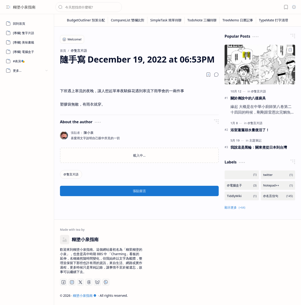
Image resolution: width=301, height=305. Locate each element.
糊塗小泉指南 (24, 7)
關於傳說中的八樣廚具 (248, 98)
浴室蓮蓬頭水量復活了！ (249, 129)
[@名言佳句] (278, 196)
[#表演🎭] (27, 61)
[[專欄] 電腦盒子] (27, 51)
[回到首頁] (27, 23)
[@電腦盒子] (242, 185)
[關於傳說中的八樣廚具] (260, 64)
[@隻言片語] (71, 174)
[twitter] (278, 174)
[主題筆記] (255, 140)
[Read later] (208, 74)
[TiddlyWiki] (242, 196)
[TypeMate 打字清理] (273, 20)
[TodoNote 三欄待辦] (202, 20)
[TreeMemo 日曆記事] (238, 20)
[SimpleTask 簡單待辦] (166, 20)
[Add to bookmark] (290, 50)
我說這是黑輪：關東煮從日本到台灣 (258, 147)
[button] (8, 7)
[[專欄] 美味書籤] (27, 42)
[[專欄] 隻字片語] (27, 33)
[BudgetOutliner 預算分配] (86, 20)
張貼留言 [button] (139, 191)
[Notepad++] (278, 185)
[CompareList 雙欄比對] (127, 20)
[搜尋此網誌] (89, 7)
